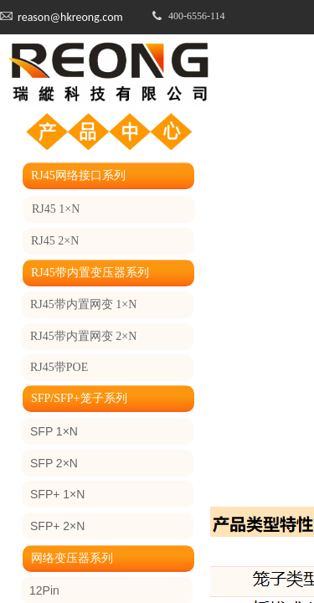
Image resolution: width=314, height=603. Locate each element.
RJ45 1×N (56, 209)
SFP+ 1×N (57, 494)
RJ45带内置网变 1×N (83, 304)
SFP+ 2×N (57, 526)
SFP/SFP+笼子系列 (79, 398)
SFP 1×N (54, 431)
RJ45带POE (59, 367)
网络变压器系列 (72, 558)
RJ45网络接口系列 (78, 175)
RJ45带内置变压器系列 (90, 272)
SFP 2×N (54, 463)
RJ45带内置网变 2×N (83, 336)
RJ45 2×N (55, 240)
